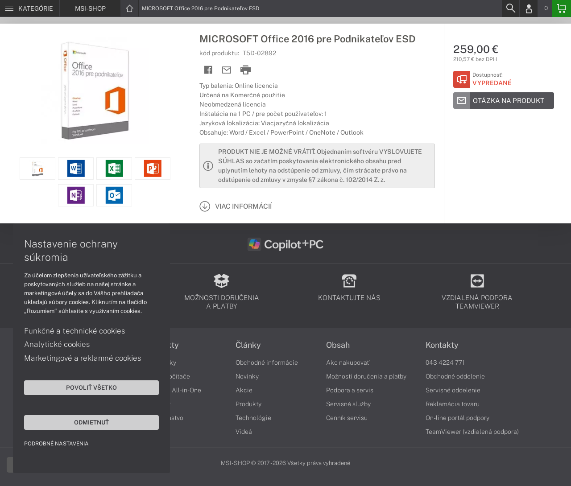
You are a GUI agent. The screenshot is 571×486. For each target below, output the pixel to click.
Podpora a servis (349, 390)
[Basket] (561, 8)
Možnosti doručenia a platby (366, 376)
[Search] (510, 8)
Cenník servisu (347, 417)
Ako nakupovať (347, 362)
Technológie (253, 417)
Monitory (157, 404)
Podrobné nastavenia (57, 443)
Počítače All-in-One (173, 390)
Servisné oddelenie (453, 390)
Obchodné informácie (267, 362)
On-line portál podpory (457, 417)
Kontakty (442, 345)
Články (248, 345)
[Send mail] (227, 70)
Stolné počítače (167, 376)
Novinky (247, 376)
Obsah (338, 345)
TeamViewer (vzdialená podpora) (472, 431)
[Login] (529, 8)
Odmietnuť (84, 421)
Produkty (162, 345)
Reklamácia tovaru (453, 404)
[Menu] (29, 8)
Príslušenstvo (164, 417)
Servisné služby (348, 404)
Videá (244, 431)
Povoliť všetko (84, 387)
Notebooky (160, 362)
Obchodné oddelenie (455, 376)
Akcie (244, 390)
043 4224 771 (445, 362)
